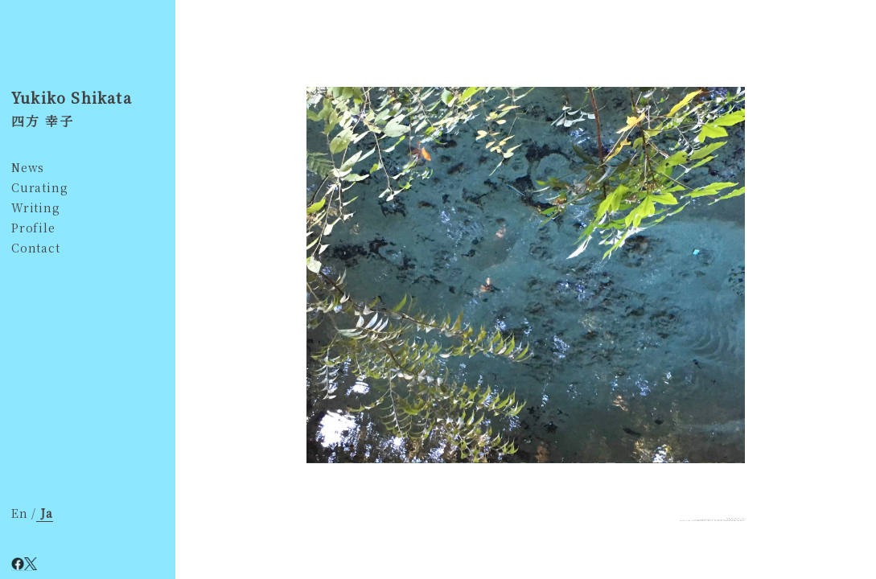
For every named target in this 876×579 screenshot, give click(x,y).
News (27, 167)
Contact (35, 248)
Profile (33, 228)
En (21, 513)
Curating (39, 187)
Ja (44, 513)
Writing (35, 207)
